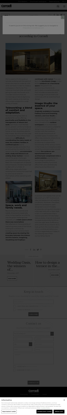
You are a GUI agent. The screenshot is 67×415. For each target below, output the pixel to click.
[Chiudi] (64, 403)
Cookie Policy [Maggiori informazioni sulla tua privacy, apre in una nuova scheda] (45, 411)
